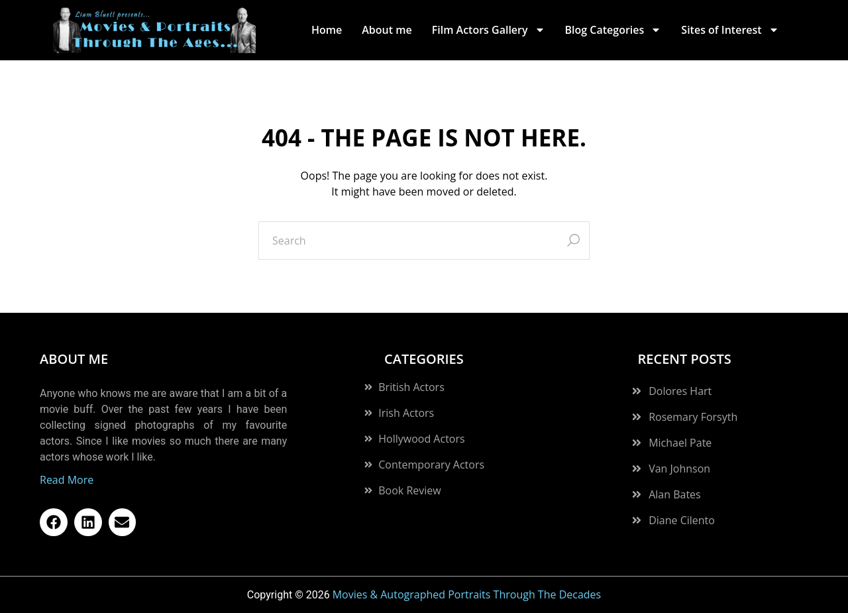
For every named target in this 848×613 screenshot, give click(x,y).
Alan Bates (675, 494)
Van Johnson (679, 468)
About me (386, 30)
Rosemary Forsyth (693, 417)
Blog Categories (613, 30)
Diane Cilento (682, 520)
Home (326, 30)
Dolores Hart (680, 391)
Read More (66, 480)
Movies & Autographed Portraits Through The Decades (467, 594)
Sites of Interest (729, 30)
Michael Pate (680, 442)
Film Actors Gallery (488, 30)
